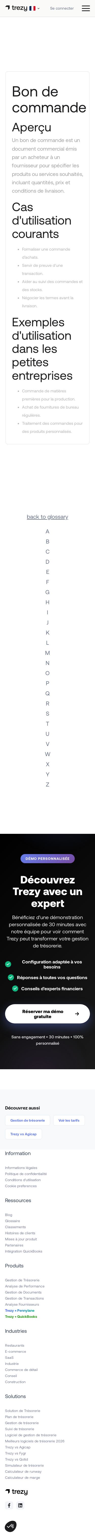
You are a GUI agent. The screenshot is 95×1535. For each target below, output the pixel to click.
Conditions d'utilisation (23, 1180)
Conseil (11, 1376)
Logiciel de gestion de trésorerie (30, 1435)
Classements (15, 1227)
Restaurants (14, 1345)
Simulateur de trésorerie (24, 1465)
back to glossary (47, 516)
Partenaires (14, 1245)
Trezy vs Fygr (15, 1453)
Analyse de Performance (25, 1286)
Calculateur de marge (22, 1477)
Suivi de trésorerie (19, 1429)
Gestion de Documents (23, 1292)
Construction (15, 1382)
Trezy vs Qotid (16, 1459)
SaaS (9, 1357)
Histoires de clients (20, 1233)
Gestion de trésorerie (27, 1120)
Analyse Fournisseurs (22, 1304)
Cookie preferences (21, 1186)
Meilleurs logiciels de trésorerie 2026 (34, 1441)
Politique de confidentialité (26, 1174)
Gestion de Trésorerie (22, 1280)
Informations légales (21, 1167)
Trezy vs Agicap (23, 1134)
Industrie (12, 1363)
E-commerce (15, 1351)
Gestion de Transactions (24, 1298)
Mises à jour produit (21, 1239)
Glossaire (12, 1221)
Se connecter (62, 8)
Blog (8, 1215)
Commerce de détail (21, 1369)
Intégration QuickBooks (23, 1251)
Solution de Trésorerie (22, 1410)
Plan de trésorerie (19, 1417)
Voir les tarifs (69, 1120)
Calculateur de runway (23, 1471)
